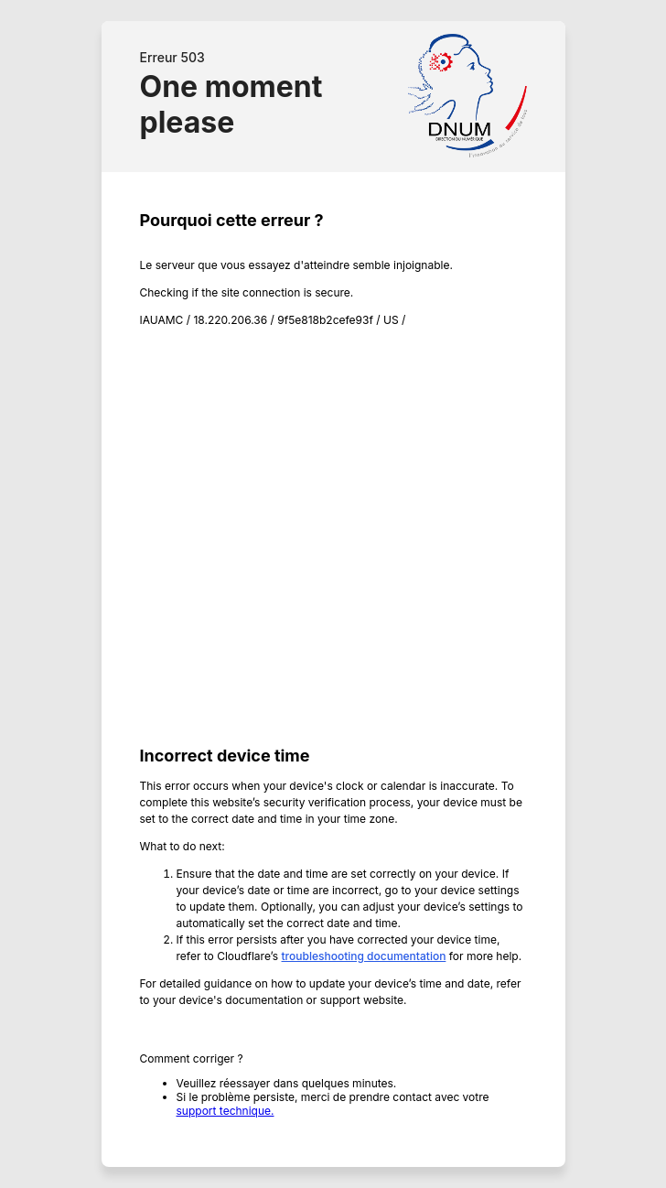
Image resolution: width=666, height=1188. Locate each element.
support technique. (225, 1111)
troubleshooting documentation (364, 956)
